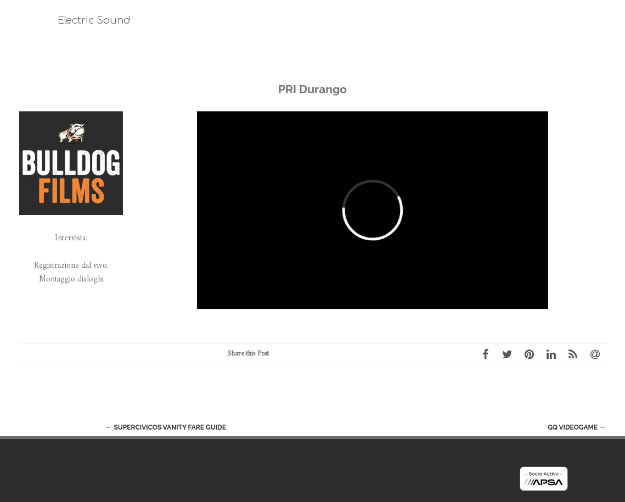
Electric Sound (94, 20)
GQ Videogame (577, 427)
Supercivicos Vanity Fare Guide (166, 427)
